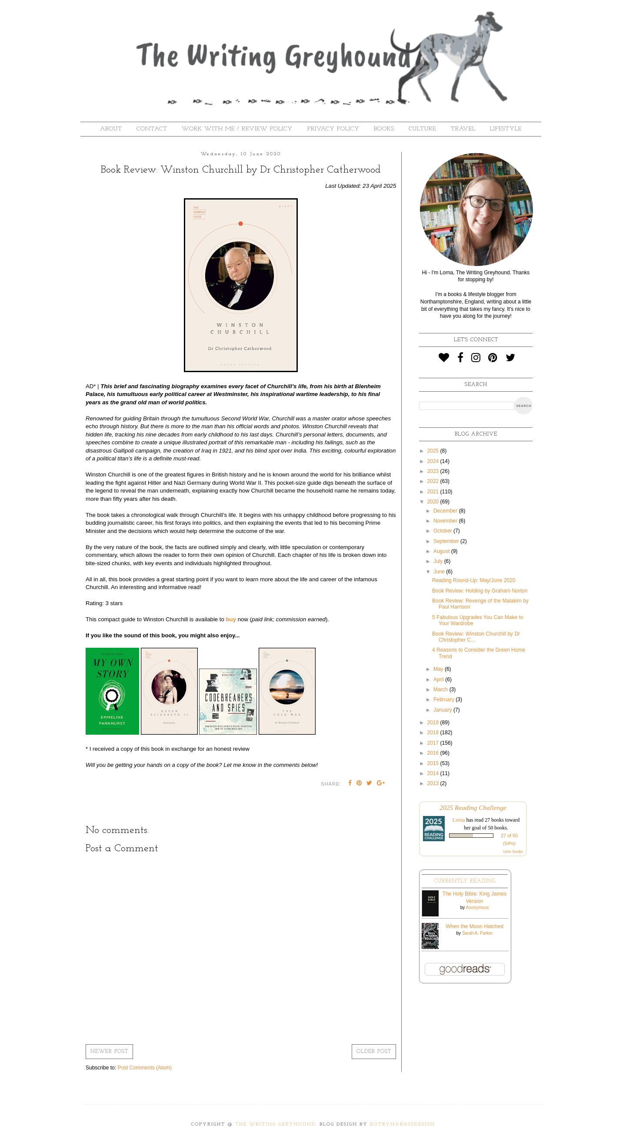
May (439, 669)
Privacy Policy (333, 129)
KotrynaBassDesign (402, 1124)
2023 (433, 471)
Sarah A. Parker (477, 933)
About (111, 129)
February (444, 699)
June (439, 572)
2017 (433, 743)
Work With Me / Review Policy (237, 129)
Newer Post (109, 1051)
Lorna (459, 820)
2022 (433, 481)
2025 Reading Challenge (473, 807)
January (443, 710)
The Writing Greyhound (275, 1124)
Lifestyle (506, 129)
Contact (152, 129)
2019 (433, 722)
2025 (433, 451)
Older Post (373, 1051)
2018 (433, 732)
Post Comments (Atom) (144, 1068)
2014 (433, 773)
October (443, 531)
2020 (433, 502)
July (438, 561)
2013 (433, 783)
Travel (463, 129)
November (446, 521)
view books (513, 851)
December (446, 511)
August (442, 551)
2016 (433, 753)
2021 (433, 492)
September (446, 541)
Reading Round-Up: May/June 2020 (473, 580)
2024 (433, 461)
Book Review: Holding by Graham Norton (479, 591)
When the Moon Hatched (474, 926)
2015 (433, 763)
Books (384, 129)
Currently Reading (465, 881)
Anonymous (477, 907)
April (439, 679)
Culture (422, 129)
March (441, 689)
